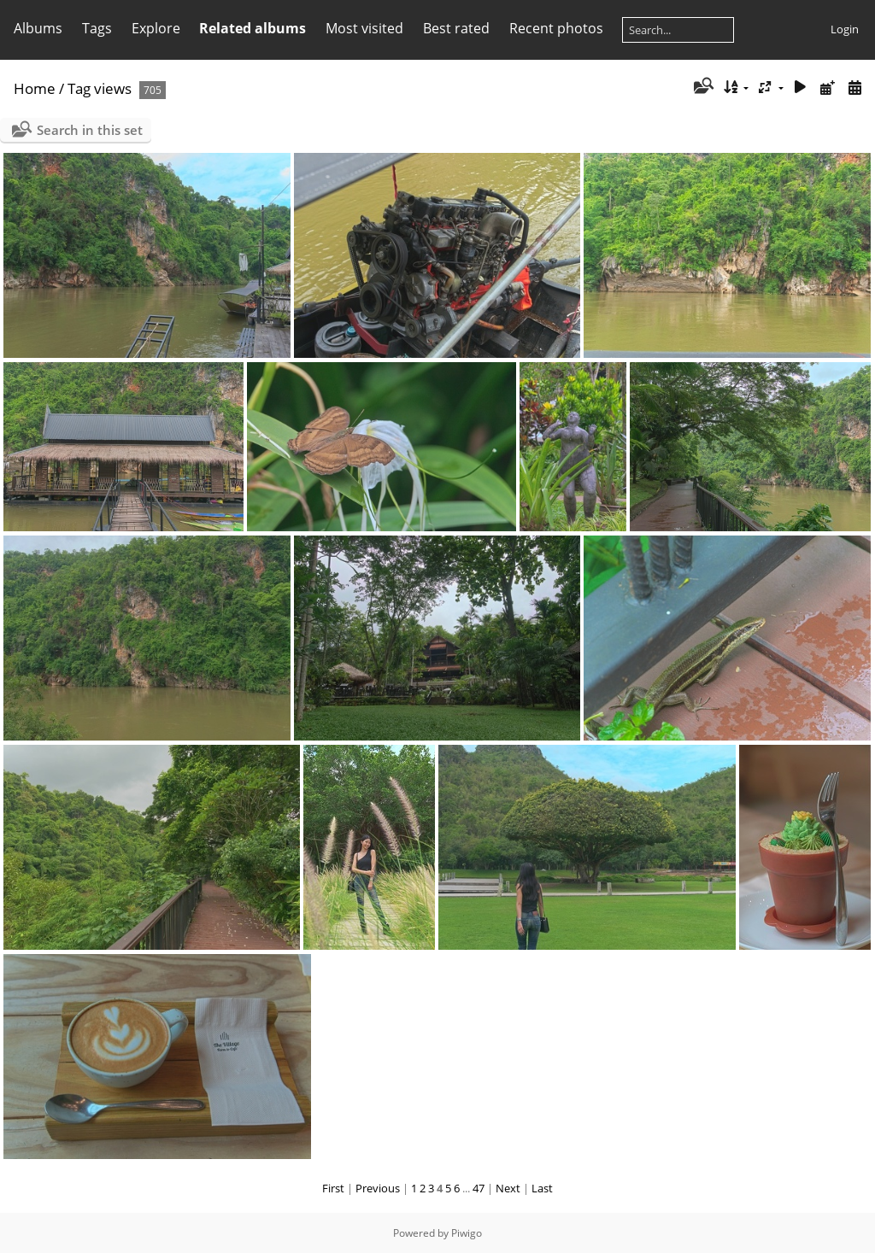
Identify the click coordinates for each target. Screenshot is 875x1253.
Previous (377, 1188)
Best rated (456, 28)
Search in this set (90, 129)
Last (542, 1188)
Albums (38, 28)
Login (845, 29)
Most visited (364, 28)
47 (478, 1188)
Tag (79, 88)
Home (35, 88)
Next (508, 1188)
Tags (97, 28)
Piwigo (466, 1233)
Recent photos (556, 28)
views (113, 88)
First (333, 1188)
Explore (156, 28)
